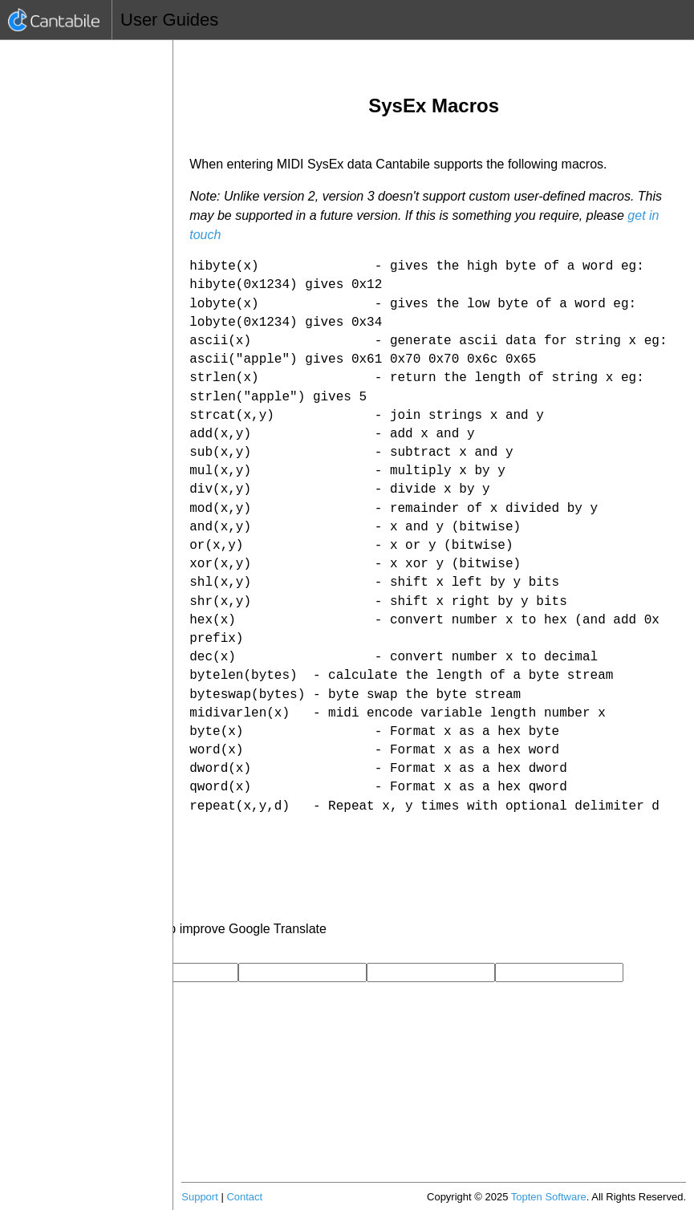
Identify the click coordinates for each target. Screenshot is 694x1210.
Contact (244, 1197)
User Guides (169, 20)
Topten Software (548, 1197)
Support (199, 1197)
